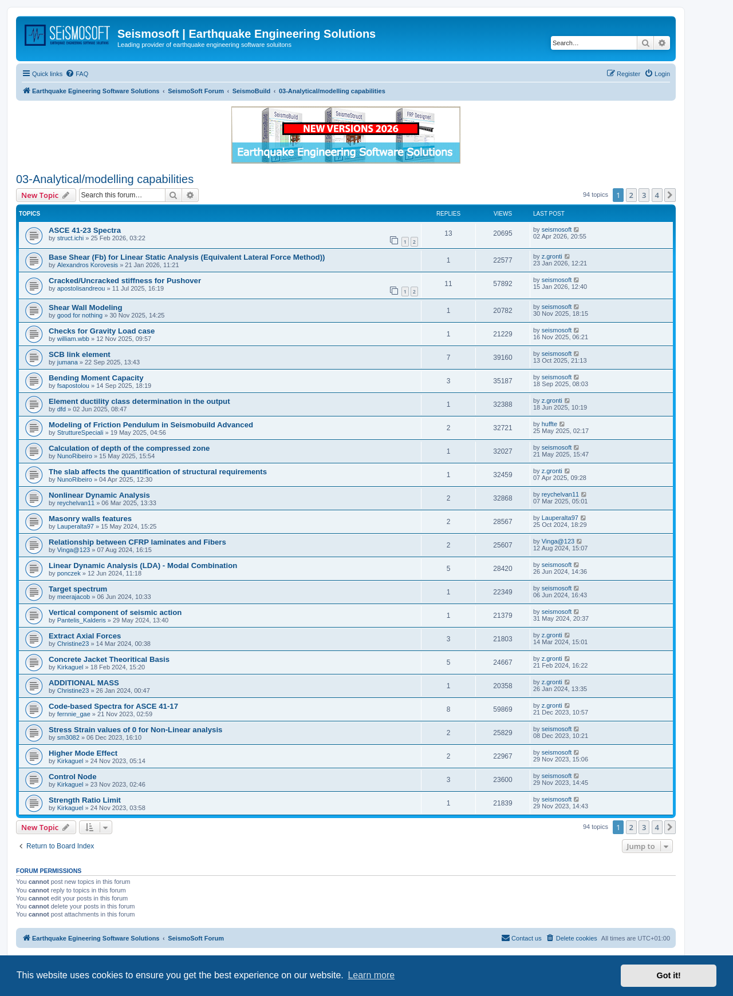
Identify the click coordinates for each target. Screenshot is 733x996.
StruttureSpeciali (80, 432)
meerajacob (73, 596)
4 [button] (657, 195)
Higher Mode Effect (83, 753)
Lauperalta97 (75, 526)
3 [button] (644, 195)
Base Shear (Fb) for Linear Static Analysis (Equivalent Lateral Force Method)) (187, 257)
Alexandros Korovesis (87, 264)
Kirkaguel (70, 667)
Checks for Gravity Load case (102, 331)
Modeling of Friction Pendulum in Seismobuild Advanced (151, 424)
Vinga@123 (73, 549)
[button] (670, 195)
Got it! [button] (669, 975)
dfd (61, 409)
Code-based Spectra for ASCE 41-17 (113, 706)
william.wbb (73, 338)
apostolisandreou (81, 288)
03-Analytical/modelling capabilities (105, 179)
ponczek (69, 573)
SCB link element (80, 354)
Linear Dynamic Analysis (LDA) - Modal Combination (143, 565)
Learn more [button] (371, 975)
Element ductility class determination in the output (139, 401)
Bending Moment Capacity (96, 378)
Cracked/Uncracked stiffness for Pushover (125, 280)
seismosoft (557, 229)
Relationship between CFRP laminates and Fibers (137, 542)
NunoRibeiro (74, 456)
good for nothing (80, 315)
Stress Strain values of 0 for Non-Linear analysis (135, 729)
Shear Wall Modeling (85, 307)
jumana (67, 362)
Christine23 (73, 643)
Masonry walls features (90, 518)
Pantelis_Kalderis (81, 620)
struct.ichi (70, 238)
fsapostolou (73, 385)
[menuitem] (76, 74)
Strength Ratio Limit (85, 800)
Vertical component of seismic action (115, 612)
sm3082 (68, 737)
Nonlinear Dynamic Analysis (99, 495)
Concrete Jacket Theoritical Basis (109, 659)
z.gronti (552, 256)
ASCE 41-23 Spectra (85, 230)
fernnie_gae (73, 714)
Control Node (73, 776)
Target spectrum (78, 589)
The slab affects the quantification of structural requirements (158, 471)
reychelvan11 (75, 502)
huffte (549, 423)
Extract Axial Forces (85, 636)
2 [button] (631, 195)
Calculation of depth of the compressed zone (129, 448)
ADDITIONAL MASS (84, 682)
